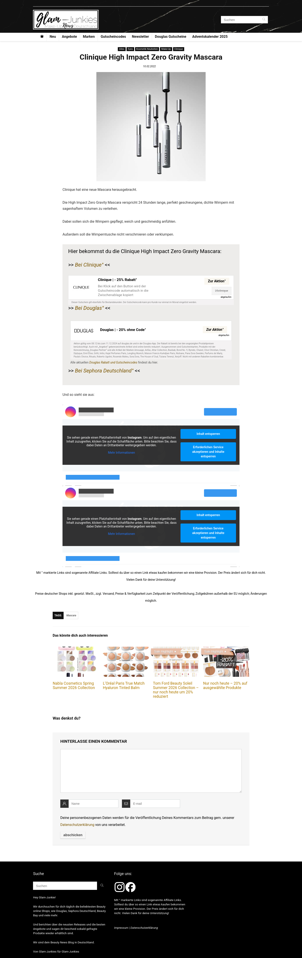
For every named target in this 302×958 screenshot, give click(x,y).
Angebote (69, 36)
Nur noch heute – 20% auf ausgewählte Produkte (225, 685)
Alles (121, 49)
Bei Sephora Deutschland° (104, 371)
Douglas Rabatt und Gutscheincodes (113, 362)
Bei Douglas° (89, 308)
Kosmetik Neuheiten (147, 49)
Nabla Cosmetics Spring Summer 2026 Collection (74, 685)
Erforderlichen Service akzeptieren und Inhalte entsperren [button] (208, 451)
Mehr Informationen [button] (121, 452)
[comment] (151, 771)
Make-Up (166, 49)
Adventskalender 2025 (209, 36)
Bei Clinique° (89, 265)
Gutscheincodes (113, 36)
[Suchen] (264, 19)
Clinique (178, 49)
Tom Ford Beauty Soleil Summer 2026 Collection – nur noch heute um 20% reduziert (176, 690)
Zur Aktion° (217, 281)
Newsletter (140, 36)
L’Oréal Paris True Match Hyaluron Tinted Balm (124, 685)
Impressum (121, 927)
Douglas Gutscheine (170, 36)
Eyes (130, 49)
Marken (89, 36)
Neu (53, 36)
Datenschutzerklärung (77, 825)
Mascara (71, 615)
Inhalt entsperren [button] (208, 434)
